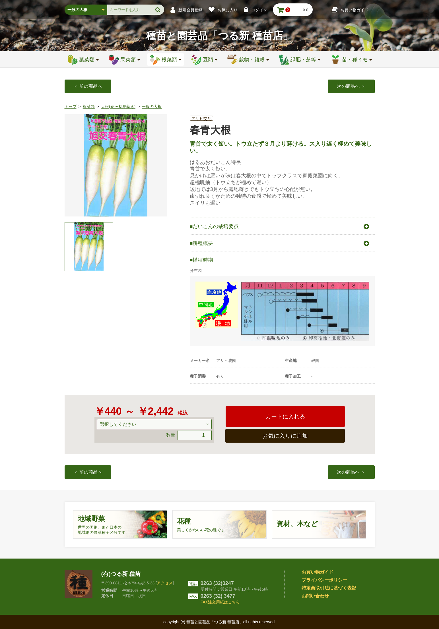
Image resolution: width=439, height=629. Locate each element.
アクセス (165, 583)
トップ (71, 106)
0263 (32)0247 (217, 583)
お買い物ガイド (317, 572)
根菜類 (89, 106)
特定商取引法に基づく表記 (329, 588)
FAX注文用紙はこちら (220, 602)
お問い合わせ (315, 595)
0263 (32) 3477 (218, 596)
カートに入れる (285, 416)
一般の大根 (152, 106)
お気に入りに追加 (285, 436)
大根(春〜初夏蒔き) (118, 106)
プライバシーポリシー (324, 580)
